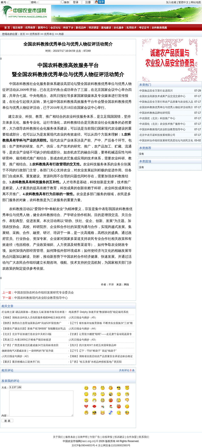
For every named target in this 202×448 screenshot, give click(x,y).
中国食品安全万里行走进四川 (156, 90)
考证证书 (144, 27)
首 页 (7, 27)
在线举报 (107, 436)
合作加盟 (132, 436)
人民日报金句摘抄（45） (83, 317)
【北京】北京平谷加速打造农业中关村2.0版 (26, 334)
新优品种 (81, 27)
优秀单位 (49, 34)
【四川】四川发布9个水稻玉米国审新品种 (92, 345)
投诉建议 (119, 436)
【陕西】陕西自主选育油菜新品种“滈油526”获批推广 (31, 323)
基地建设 (106, 27)
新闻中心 (43, 27)
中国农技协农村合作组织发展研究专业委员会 (44, 292)
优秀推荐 (30, 27)
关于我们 (58, 436)
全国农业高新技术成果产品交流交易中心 (162, 96)
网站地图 (196, 2)
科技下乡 (68, 27)
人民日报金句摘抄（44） (83, 328)
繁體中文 (183, 2)
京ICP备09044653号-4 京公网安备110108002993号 (101, 445)
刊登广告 (95, 436)
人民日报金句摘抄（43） (83, 339)
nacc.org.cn (88, 441)
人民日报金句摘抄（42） (16, 356)
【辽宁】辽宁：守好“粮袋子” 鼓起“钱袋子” (92, 350)
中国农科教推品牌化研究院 (154, 112)
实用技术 (131, 27)
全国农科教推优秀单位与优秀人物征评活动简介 (166, 107)
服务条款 (70, 436)
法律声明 (82, 436)
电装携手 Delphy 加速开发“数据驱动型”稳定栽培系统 (98, 312)
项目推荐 (18, 27)
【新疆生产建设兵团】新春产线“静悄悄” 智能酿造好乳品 (33, 328)
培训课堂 (93, 27)
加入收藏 (171, 2)
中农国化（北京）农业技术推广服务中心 (162, 123)
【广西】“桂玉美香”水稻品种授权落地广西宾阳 (95, 361)
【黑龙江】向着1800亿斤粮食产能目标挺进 (26, 339)
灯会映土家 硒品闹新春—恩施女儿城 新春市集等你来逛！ (34, 312)
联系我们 (144, 436)
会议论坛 (55, 27)
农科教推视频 (159, 27)
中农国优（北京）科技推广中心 (157, 118)
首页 (22, 34)
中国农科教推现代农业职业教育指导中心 (41, 297)
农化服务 (119, 27)
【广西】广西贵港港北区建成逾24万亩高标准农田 (30, 345)
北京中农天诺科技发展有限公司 (157, 134)
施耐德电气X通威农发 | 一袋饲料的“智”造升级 (27, 350)
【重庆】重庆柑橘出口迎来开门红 (21, 361)
